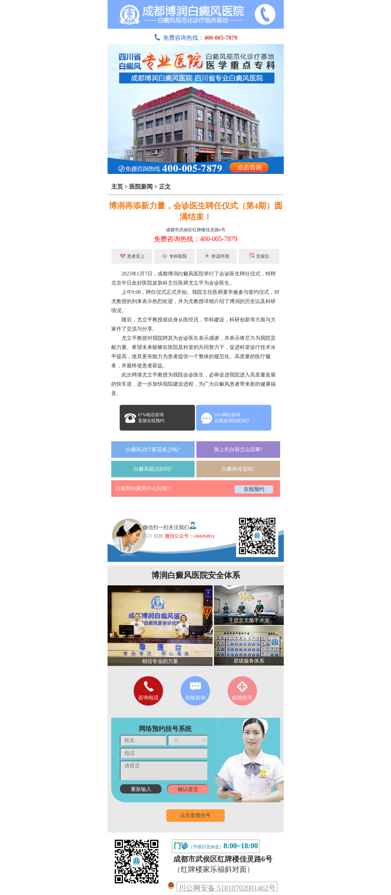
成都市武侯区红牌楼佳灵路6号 (195, 229)
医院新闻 (141, 186)
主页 (117, 186)
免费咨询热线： (196, 38)
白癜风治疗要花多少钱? (153, 449)
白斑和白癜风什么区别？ (144, 488)
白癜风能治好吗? (153, 469)
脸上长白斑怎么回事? (238, 449)
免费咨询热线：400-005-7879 (196, 239)
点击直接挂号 (195, 815)
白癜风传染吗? (238, 469)
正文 (165, 186)
